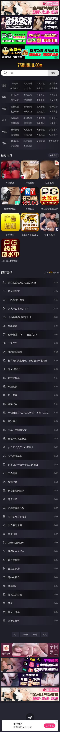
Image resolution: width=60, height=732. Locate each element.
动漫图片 (53, 118)
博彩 (4, 85)
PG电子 (14, 83)
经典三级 (28, 111)
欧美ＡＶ (41, 95)
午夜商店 (28, 141)
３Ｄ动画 (53, 95)
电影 (4, 108)
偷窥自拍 (15, 118)
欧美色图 (41, 118)
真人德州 (28, 83)
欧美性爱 (53, 106)
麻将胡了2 (15, 88)
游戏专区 (53, 83)
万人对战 (41, 83)
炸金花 (28, 88)
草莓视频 (41, 141)
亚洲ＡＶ (15, 95)
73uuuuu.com (29, 65)
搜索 (53, 72)
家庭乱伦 (28, 129)
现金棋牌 (41, 88)
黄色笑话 (41, 134)
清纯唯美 (28, 123)
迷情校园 (15, 134)
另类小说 (28, 134)
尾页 (45, 634)
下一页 (35, 634)
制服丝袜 (15, 111)
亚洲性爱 (15, 106)
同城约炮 (15, 141)
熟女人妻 (15, 100)
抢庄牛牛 (53, 88)
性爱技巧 (53, 134)
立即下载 (50, 725)
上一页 (25, 634)
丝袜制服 (28, 100)
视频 (4, 97)
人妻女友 (41, 129)
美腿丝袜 (15, 123)
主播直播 (41, 100)
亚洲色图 (28, 118)
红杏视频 (15, 146)
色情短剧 (28, 146)
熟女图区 (41, 123)
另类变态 (53, 111)
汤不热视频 (53, 141)
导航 (4, 143)
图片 (4, 120)
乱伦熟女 (41, 111)
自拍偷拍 (28, 95)
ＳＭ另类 (53, 100)
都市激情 (15, 129)
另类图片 (53, 123)
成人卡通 (41, 106)
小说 (4, 131)
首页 (15, 634)
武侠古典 (53, 129)
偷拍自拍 (28, 106)
